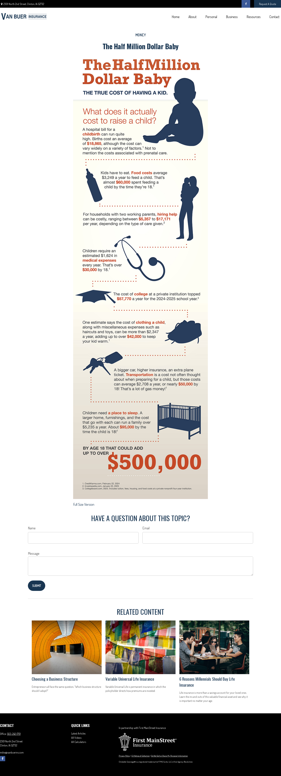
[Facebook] (246, 4)
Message (33, 553)
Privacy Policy (124, 755)
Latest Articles (78, 733)
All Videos (76, 737)
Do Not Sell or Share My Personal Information (169, 755)
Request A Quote (267, 4)
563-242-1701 (14, 733)
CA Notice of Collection (140, 755)
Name (32, 528)
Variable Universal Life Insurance (129, 679)
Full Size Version (83, 504)
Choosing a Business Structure (55, 679)
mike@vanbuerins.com (12, 752)
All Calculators (78, 742)
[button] (175, 16)
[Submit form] (36, 586)
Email (146, 528)
